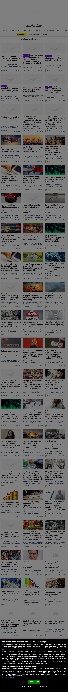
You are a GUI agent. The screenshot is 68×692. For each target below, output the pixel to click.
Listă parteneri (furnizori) (8, 677)
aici (43, 658)
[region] (34, 665)
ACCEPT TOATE (34, 682)
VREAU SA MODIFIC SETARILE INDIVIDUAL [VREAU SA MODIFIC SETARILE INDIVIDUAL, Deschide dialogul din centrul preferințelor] (34, 686)
